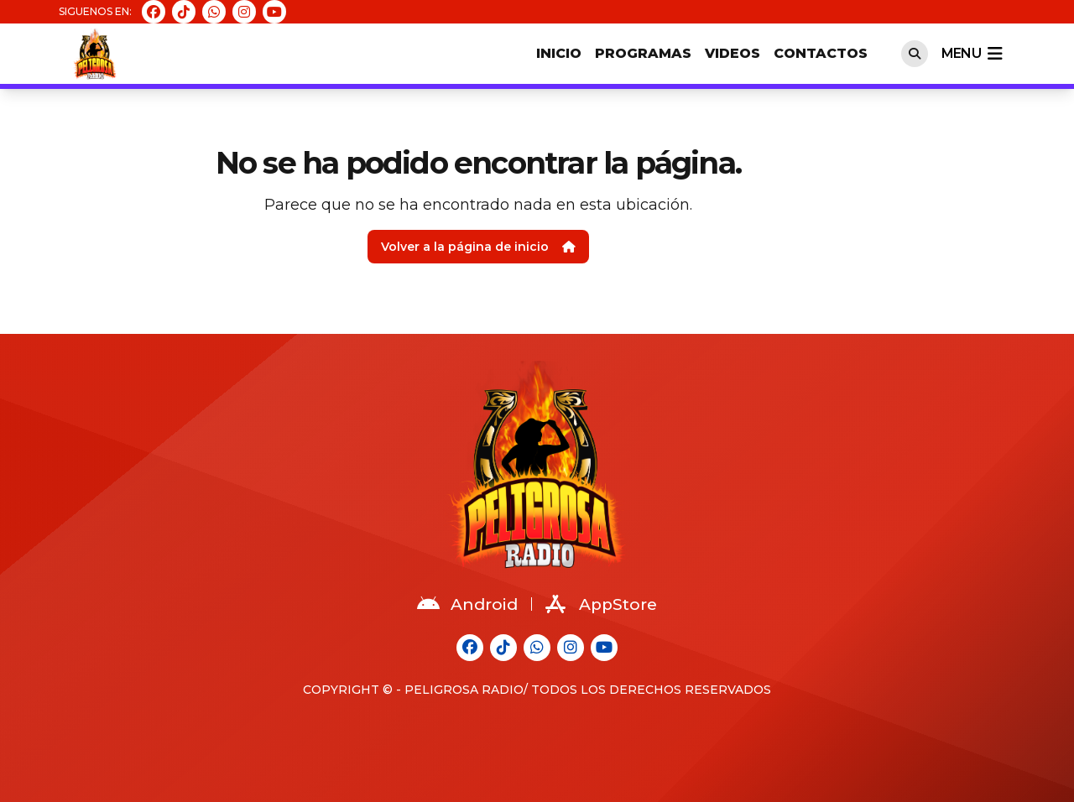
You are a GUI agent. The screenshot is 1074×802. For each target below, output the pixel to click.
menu (971, 53)
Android (467, 604)
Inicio (558, 53)
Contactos (821, 53)
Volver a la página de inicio (478, 246)
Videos (732, 53)
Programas (643, 53)
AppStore (601, 604)
